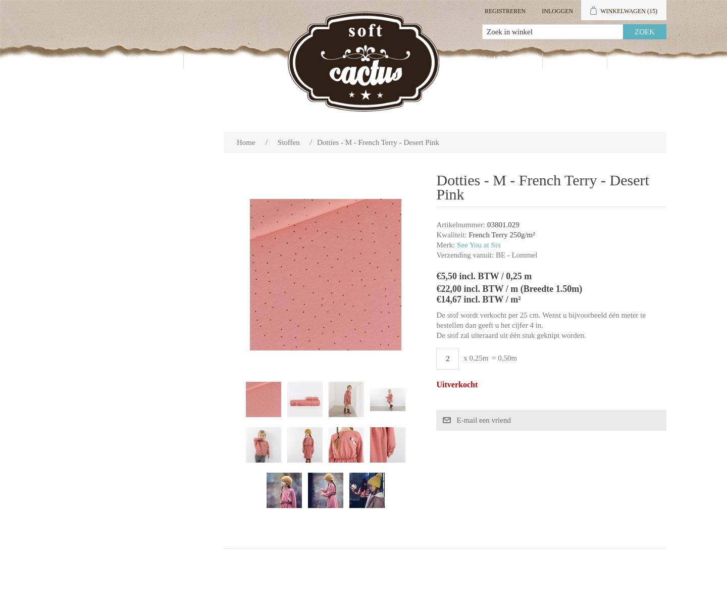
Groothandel (226, 61)
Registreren (505, 11)
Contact (575, 61)
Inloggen (557, 11)
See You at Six (479, 245)
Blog (632, 61)
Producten (145, 61)
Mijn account (498, 61)
